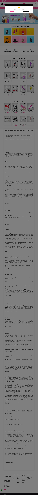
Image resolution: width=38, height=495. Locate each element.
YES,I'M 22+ (11, 11)
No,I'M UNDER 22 (26, 11)
